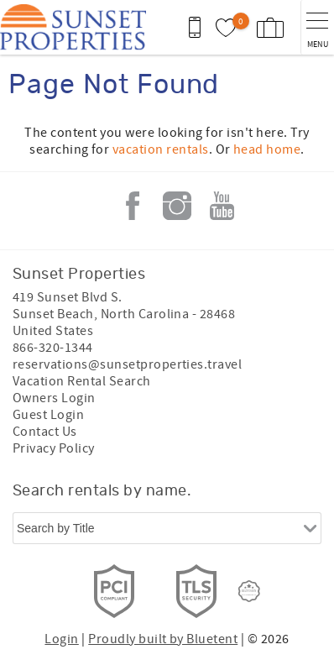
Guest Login (48, 414)
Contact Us (45, 431)
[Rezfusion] (249, 591)
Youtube (221, 206)
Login (61, 639)
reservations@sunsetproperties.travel (127, 364)
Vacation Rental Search (82, 381)
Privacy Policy (54, 448)
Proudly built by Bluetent (162, 639)
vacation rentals (160, 149)
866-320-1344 (53, 347)
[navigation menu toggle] (317, 27)
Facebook (132, 206)
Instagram (177, 206)
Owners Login (54, 398)
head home (266, 149)
